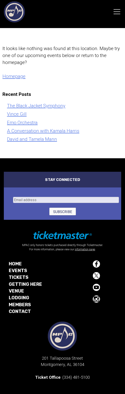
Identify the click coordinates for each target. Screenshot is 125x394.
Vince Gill (17, 114)
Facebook (96, 264)
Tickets (18, 277)
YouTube (96, 287)
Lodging (19, 297)
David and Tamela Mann (32, 139)
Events (18, 270)
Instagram (96, 299)
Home (15, 263)
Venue (16, 291)
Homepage (13, 76)
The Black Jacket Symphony (36, 105)
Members (20, 304)
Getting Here (25, 284)
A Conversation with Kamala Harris (43, 131)
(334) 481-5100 (76, 377)
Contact (20, 311)
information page (85, 249)
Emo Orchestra (22, 122)
